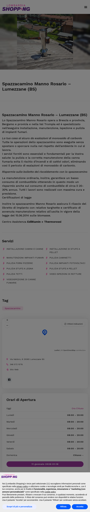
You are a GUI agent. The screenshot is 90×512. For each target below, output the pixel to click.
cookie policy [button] (50, 492)
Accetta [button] (79, 506)
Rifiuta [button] (63, 506)
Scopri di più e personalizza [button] (19, 506)
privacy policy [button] (22, 486)
